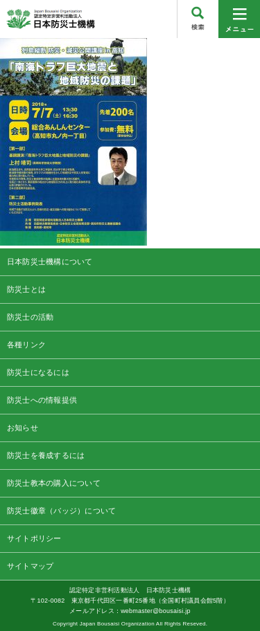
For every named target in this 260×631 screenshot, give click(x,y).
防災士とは (26, 289)
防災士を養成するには (46, 455)
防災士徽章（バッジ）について (61, 510)
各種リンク (26, 344)
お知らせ (22, 427)
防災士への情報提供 (42, 400)
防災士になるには (38, 372)
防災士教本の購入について (54, 483)
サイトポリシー (34, 538)
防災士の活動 (30, 317)
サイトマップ (30, 566)
